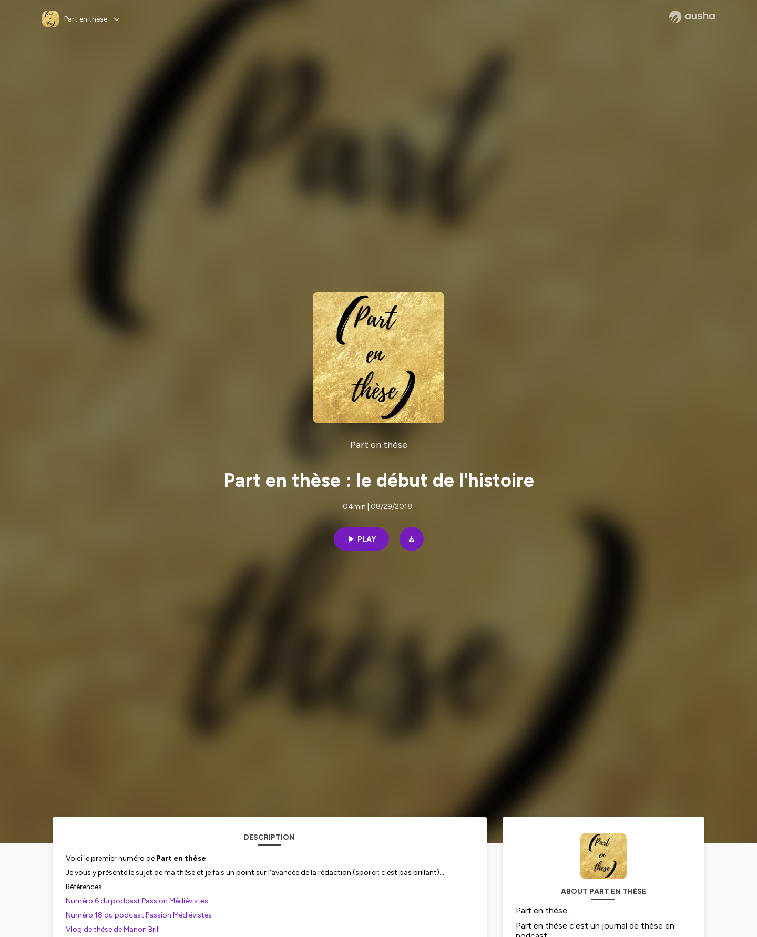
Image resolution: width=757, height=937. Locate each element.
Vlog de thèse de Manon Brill (113, 929)
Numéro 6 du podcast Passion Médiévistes (138, 901)
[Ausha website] (692, 17)
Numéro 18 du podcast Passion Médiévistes (139, 915)
